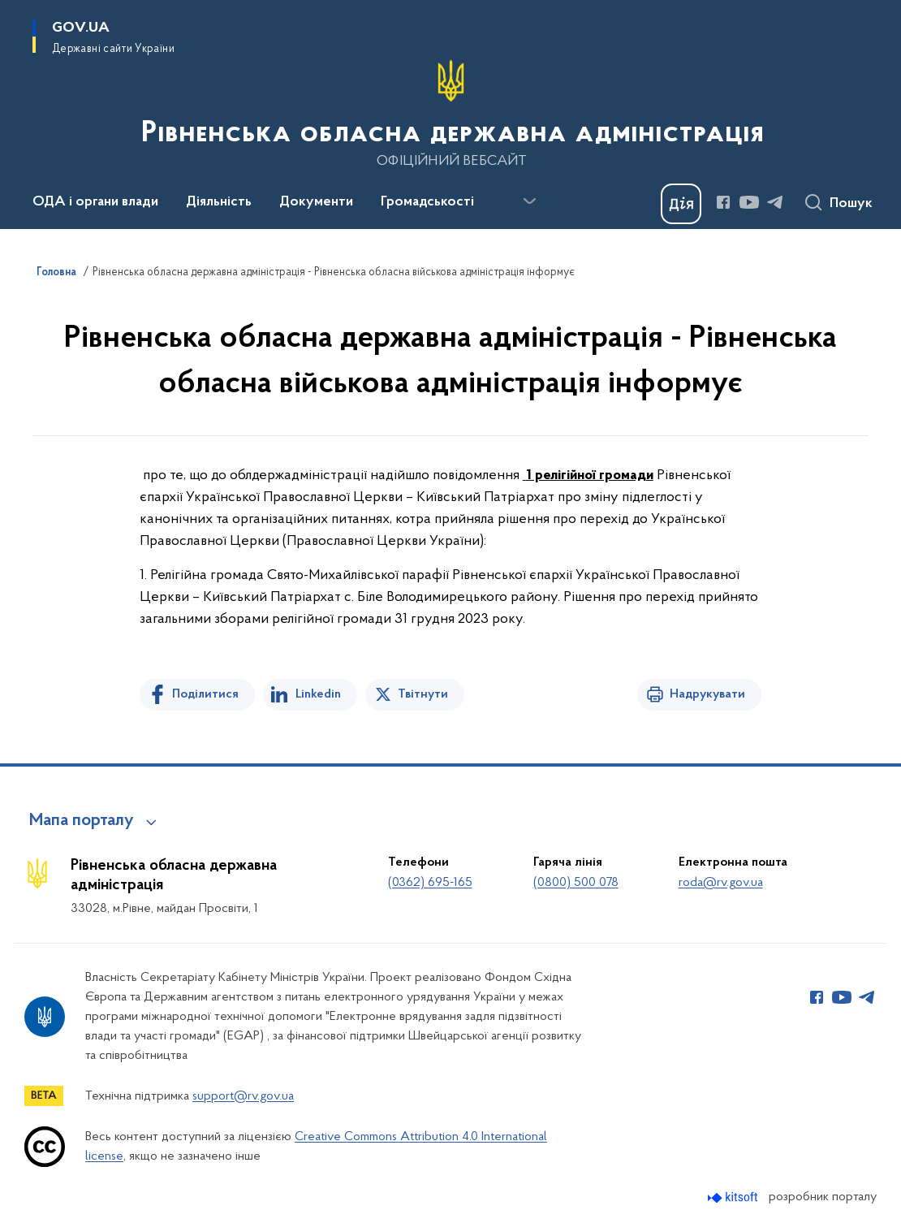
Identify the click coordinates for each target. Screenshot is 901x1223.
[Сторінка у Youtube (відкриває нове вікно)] (749, 202)
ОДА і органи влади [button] (95, 202)
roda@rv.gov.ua (721, 882)
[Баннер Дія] (681, 204)
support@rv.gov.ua (243, 1096)
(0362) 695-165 (430, 882)
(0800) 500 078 (576, 882)
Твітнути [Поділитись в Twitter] (423, 694)
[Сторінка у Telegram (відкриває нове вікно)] (775, 202)
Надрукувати (707, 694)
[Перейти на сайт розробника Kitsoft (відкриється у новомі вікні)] (734, 1197)
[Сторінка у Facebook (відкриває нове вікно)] (723, 202)
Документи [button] (316, 202)
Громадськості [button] (427, 202)
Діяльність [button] (219, 202)
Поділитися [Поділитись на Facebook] (205, 694)
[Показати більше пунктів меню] (529, 201)
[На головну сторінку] (451, 113)
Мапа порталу (81, 821)
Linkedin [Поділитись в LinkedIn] (318, 694)
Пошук (851, 204)
